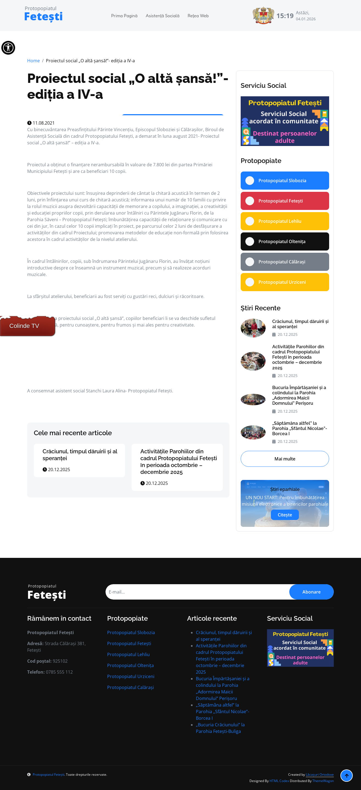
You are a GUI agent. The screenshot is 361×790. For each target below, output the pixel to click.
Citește (285, 515)
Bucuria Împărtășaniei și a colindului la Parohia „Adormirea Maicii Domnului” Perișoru (299, 395)
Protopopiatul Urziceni (130, 676)
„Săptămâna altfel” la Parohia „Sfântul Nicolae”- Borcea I (299, 428)
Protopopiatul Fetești (129, 643)
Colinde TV (24, 325)
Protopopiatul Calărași (130, 687)
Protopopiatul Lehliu (128, 654)
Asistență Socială (162, 15)
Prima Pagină (124, 15)
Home (33, 61)
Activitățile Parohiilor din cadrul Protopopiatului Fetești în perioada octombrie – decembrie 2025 (178, 461)
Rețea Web (198, 15)
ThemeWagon (323, 780)
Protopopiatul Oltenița (130, 665)
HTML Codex (279, 780)
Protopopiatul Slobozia (131, 632)
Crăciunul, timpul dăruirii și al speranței (300, 324)
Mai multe (284, 459)
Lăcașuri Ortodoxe (320, 774)
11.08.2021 (41, 123)
